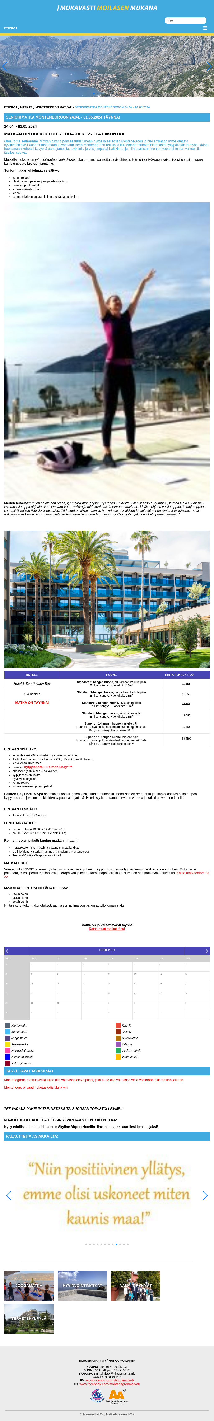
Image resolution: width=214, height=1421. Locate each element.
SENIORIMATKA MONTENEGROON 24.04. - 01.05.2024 (112, 107)
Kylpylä (126, 1025)
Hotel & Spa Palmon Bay (32, 683)
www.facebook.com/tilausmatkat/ (109, 1380)
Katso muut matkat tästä (107, 929)
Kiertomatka (19, 1025)
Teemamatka (19, 1044)
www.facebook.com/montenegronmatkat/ (109, 1384)
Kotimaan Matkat (22, 1057)
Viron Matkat (130, 1057)
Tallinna (127, 1044)
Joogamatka (19, 1038)
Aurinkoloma (130, 1038)
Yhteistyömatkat (21, 1063)
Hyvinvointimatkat (22, 1050)
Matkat (26, 107)
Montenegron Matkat (53, 107)
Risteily (126, 1031)
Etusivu (10, 28)
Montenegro (19, 1031)
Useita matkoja (131, 1050)
